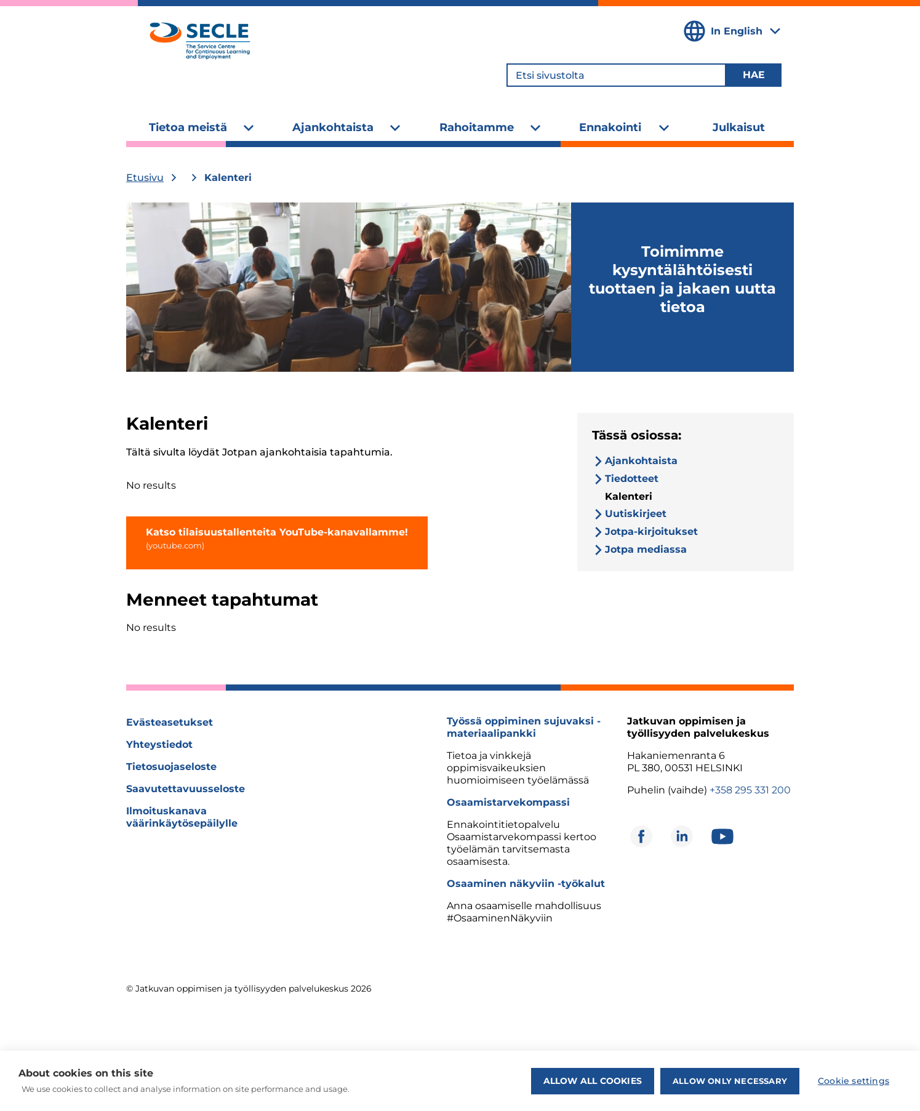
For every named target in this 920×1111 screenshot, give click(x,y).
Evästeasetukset (169, 722)
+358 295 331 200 (750, 790)
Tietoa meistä (188, 127)
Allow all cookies (592, 1081)
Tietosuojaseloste (171, 766)
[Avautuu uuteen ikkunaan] (641, 836)
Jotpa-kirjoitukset (651, 531)
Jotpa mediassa (646, 549)
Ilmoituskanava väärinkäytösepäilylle (182, 817)
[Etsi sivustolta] (616, 75)
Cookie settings (853, 1081)
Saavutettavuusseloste (185, 789)
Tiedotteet (631, 478)
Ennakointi (610, 127)
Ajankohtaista (333, 127)
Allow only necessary (730, 1081)
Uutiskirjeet (635, 513)
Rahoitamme (476, 127)
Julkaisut (739, 127)
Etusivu (145, 177)
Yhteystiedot (159, 744)
